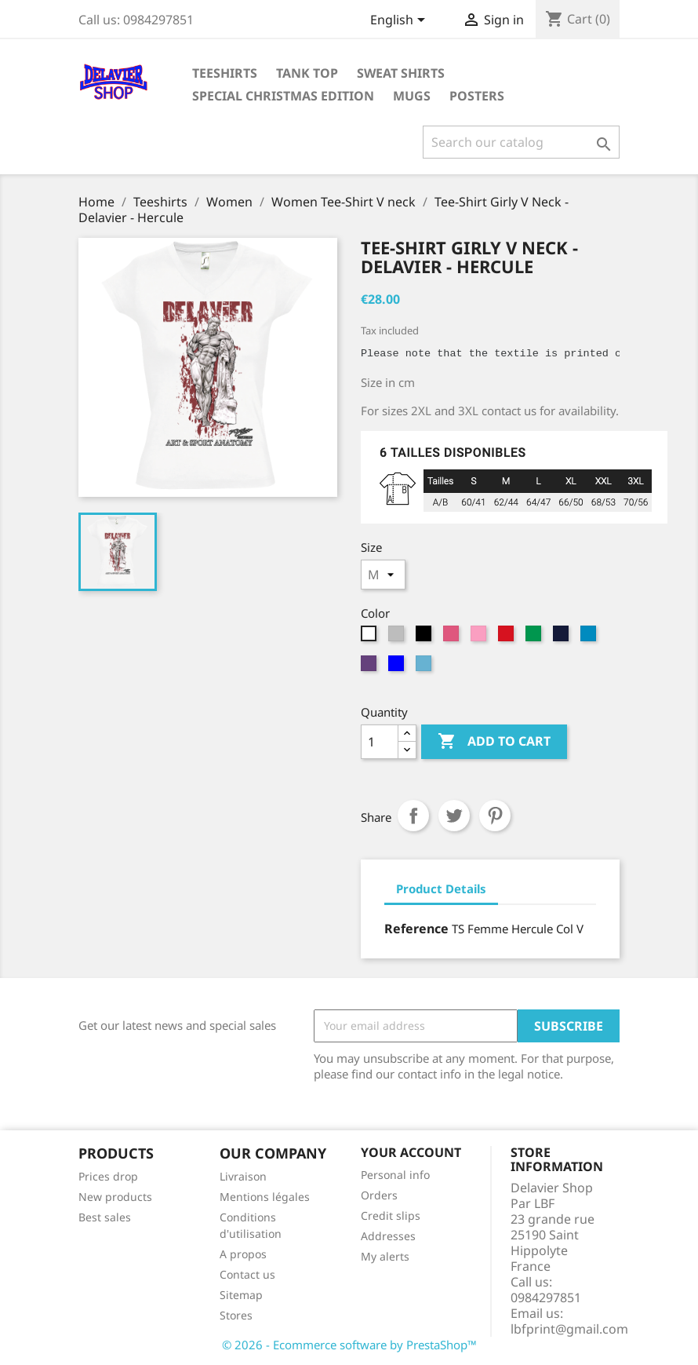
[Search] (521, 142)
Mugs (412, 95)
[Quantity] (379, 741)
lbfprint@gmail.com (569, 1329)
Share (413, 815)
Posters (476, 95)
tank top (307, 73)
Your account (411, 1152)
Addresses (388, 1235)
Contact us (247, 1274)
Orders (379, 1195)
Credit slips (390, 1215)
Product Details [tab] (441, 888)
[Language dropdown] (400, 21)
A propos (243, 1253)
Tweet (454, 815)
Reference (416, 928)
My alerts (385, 1256)
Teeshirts (224, 73)
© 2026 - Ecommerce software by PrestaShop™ (349, 1344)
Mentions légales (265, 1196)
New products (115, 1196)
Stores (236, 1315)
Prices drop (108, 1176)
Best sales (104, 1217)
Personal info (395, 1174)
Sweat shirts (401, 73)
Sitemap (241, 1294)
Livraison (243, 1176)
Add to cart (494, 742)
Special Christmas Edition (283, 95)
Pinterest (495, 815)
